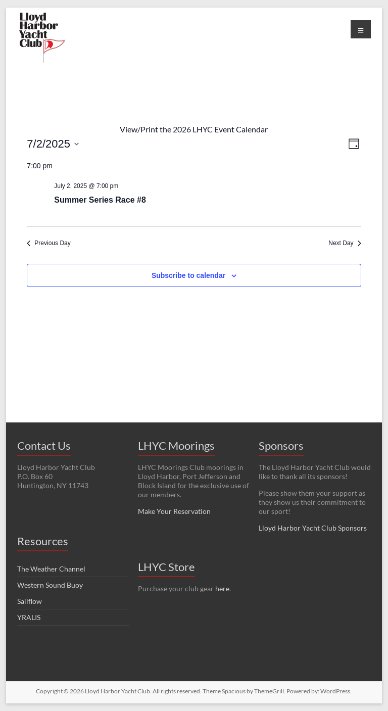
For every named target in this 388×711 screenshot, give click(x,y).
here (222, 588)
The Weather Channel (51, 568)
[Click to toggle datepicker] (53, 143)
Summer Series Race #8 (100, 200)
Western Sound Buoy (50, 585)
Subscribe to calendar (188, 275)
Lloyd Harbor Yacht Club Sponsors (313, 528)
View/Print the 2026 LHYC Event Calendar (194, 129)
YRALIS (28, 617)
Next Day (344, 243)
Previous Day (48, 243)
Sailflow (29, 601)
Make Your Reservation (174, 511)
